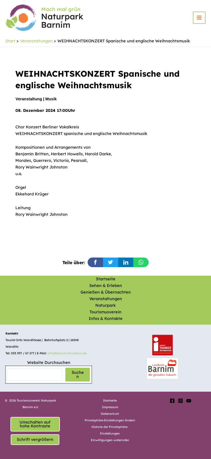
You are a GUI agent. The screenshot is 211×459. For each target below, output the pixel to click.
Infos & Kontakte (106, 318)
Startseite (105, 278)
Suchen (78, 374)
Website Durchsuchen (48, 362)
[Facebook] (172, 400)
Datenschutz (110, 414)
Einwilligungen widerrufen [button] (110, 440)
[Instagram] (180, 400)
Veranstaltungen (105, 298)
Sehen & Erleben (105, 285)
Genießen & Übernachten (105, 292)
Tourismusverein (105, 311)
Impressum (110, 407)
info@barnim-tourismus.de (67, 353)
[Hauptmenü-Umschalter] (199, 18)
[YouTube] (188, 400)
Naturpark (105, 305)
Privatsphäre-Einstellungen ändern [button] (110, 420)
